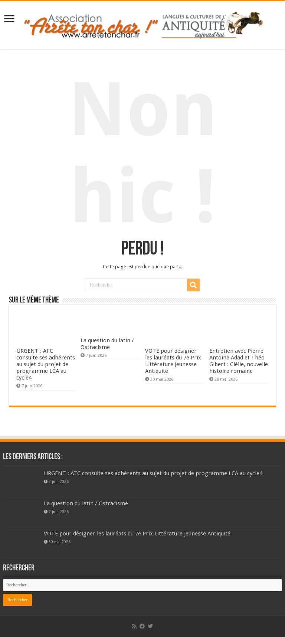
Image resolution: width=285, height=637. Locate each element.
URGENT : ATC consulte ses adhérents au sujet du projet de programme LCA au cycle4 (45, 364)
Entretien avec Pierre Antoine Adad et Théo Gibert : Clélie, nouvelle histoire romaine (238, 361)
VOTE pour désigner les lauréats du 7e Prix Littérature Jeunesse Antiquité (173, 361)
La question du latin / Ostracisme (107, 343)
